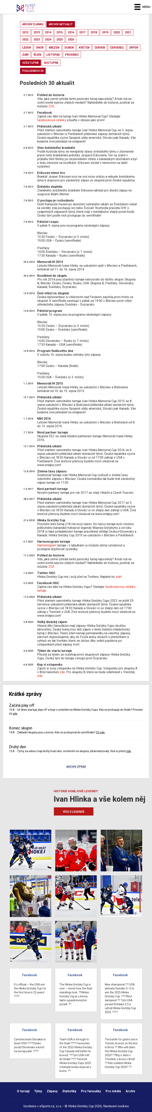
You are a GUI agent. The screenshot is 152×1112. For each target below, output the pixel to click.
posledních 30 (32, 70)
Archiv (130, 1091)
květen (84, 47)
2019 (105, 32)
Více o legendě (73, 811)
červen (100, 47)
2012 (25, 32)
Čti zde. (100, 732)
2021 (128, 32)
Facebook (29, 975)
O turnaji (23, 1091)
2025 (59, 39)
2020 (116, 32)
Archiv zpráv (76, 767)
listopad (53, 54)
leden (26, 47)
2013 (37, 32)
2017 (82, 32)
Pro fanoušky (91, 1091)
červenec (117, 47)
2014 (48, 32)
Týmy (38, 1091)
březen (54, 47)
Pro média (113, 1091)
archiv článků (32, 24)
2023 (37, 39)
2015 (59, 32)
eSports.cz (47, 1106)
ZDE (51, 106)
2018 (94, 32)
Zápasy (52, 1091)
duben (69, 47)
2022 (25, 39)
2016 (71, 32)
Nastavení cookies (116, 1106)
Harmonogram (46, 545)
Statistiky (69, 1091)
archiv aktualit (61, 24)
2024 (48, 39)
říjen (37, 54)
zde (118, 577)
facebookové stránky (51, 120)
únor (40, 47)
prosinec (72, 54)
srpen (133, 47)
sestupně (51, 62)
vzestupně (30, 62)
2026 (71, 39)
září (25, 54)
